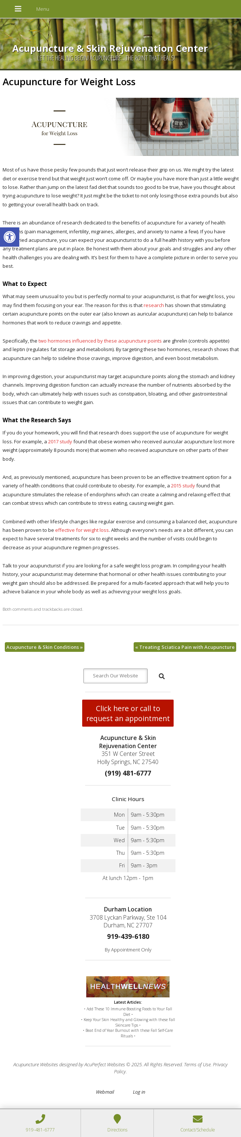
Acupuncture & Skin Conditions (44, 647)
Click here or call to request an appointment (128, 713)
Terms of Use (197, 1064)
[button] (9, 237)
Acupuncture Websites (35, 1064)
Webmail (105, 1091)
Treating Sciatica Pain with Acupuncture (185, 647)
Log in (139, 1091)
